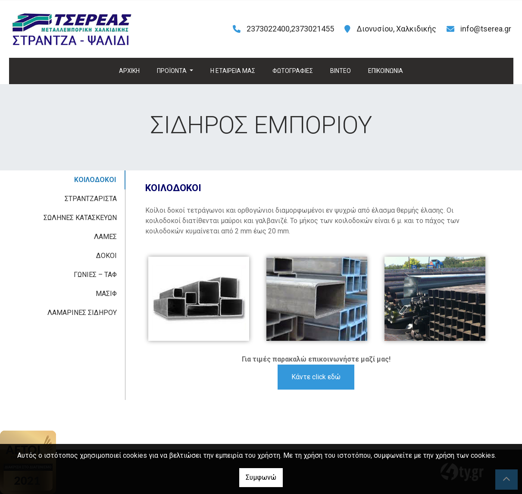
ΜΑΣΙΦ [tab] (106, 293)
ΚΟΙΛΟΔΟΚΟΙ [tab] (95, 180)
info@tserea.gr (485, 28)
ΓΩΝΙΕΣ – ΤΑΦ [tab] (95, 275)
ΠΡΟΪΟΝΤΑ (172, 70)
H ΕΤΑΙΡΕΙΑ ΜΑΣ (232, 70)
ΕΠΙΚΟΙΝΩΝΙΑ (385, 70)
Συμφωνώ (261, 477)
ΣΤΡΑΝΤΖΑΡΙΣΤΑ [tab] (91, 199)
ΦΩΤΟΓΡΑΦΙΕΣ (292, 70)
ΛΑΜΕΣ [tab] (105, 237)
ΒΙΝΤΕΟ (340, 70)
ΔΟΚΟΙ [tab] (106, 256)
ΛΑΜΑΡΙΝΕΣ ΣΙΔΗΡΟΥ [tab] (82, 312)
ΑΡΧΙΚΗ (129, 70)
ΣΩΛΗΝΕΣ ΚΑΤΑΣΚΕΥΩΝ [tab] (80, 218)
